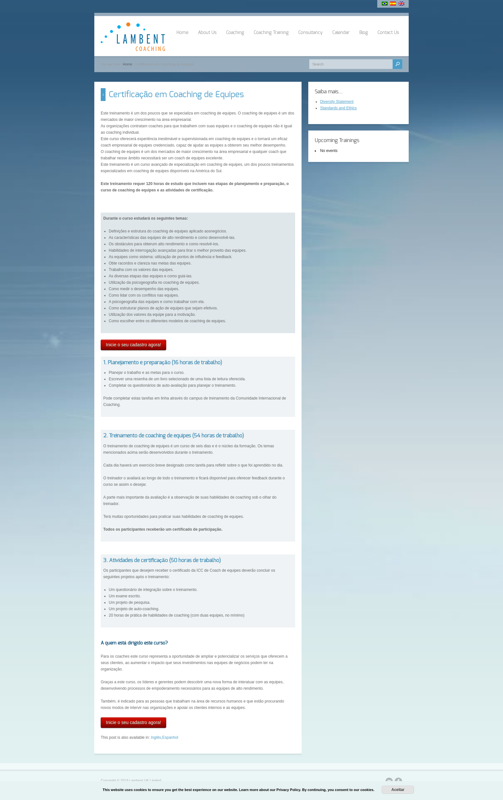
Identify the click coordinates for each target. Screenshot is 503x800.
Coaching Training (271, 32)
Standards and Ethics (338, 108)
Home (182, 32)
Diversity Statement (337, 101)
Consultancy (310, 32)
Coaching (235, 32)
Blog (363, 32)
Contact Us (388, 32)
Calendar (341, 32)
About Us (207, 32)
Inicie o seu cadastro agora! (133, 344)
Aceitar (398, 789)
